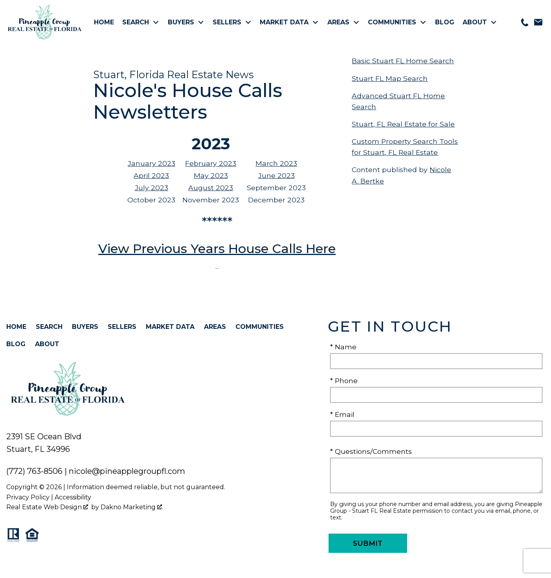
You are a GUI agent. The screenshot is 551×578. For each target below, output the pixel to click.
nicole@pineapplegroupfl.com (127, 471)
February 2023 (210, 163)
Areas (215, 326)
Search (49, 326)
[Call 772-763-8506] (525, 22)
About (47, 344)
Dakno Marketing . (132, 507)
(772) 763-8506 (34, 471)
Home (104, 22)
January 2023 (151, 163)
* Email (342, 414)
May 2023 (211, 175)
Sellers (122, 326)
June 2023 (276, 175)
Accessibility (73, 497)
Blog (444, 22)
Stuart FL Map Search (390, 78)
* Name (343, 347)
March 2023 (276, 163)
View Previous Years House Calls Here (217, 248)
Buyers (85, 326)
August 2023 (210, 187)
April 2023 (151, 175)
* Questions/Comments (371, 451)
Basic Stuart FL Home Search (403, 61)
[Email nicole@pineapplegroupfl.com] (538, 22)
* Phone (344, 380)
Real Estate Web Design (47, 507)
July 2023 (151, 187)
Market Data (170, 326)
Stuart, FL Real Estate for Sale (403, 124)
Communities (259, 326)
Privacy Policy (28, 497)
